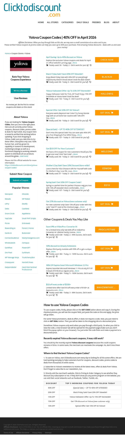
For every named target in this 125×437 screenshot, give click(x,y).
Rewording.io (10, 228)
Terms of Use (8, 433)
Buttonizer (26, 233)
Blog (106, 22)
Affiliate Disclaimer (22, 433)
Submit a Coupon (20, 180)
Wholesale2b (10, 243)
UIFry (7, 204)
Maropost (9, 194)
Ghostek (25, 194)
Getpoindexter (10, 267)
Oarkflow (8, 247)
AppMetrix (26, 213)
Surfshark (26, 252)
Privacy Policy (37, 433)
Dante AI (8, 233)
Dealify (24, 204)
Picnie (7, 223)
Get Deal (106, 112)
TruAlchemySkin (28, 257)
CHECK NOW (107, 59)
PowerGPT (26, 247)
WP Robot (26, 199)
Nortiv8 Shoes (27, 262)
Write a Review (20, 90)
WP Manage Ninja (12, 257)
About (116, 22)
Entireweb (26, 223)
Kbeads (8, 199)
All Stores (52, 22)
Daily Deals (83, 22)
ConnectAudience (12, 238)
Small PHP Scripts (29, 218)
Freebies (96, 22)
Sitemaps (48, 433)
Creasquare (9, 262)
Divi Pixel (8, 252)
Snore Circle (9, 213)
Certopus (25, 243)
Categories (67, 22)
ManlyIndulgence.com (30, 238)
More (75, 63)
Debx (7, 208)
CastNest (25, 208)
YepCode (8, 218)
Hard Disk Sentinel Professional (29, 268)
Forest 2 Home (28, 228)
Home (41, 22)
